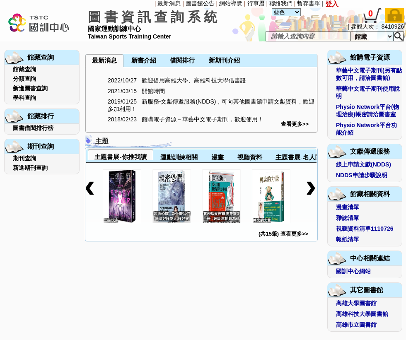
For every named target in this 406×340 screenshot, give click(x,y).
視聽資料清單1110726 (365, 228)
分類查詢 (24, 78)
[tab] (120, 154)
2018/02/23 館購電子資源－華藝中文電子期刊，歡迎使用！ (185, 119)
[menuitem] (86, 42)
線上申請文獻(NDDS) (363, 164)
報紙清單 (347, 239)
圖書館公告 (200, 3)
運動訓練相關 (179, 157)
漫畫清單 (347, 207)
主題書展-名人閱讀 (301, 157)
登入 (331, 3)
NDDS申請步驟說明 (361, 175)
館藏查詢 (24, 69)
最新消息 (169, 3)
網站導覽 (230, 3)
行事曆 (256, 3)
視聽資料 (249, 157)
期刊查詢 (24, 158)
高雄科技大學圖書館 (362, 314)
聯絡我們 (280, 3)
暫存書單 (308, 3)
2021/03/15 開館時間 (136, 91)
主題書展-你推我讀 (120, 156)
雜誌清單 (347, 218)
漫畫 (217, 157)
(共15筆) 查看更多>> (283, 234)
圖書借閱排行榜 (33, 128)
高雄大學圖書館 (356, 303)
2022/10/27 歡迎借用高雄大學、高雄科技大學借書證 (177, 80)
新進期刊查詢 (30, 167)
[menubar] (107, 42)
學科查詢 (24, 97)
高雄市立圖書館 (356, 324)
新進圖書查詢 (30, 88)
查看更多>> (295, 124)
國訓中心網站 (353, 271)
